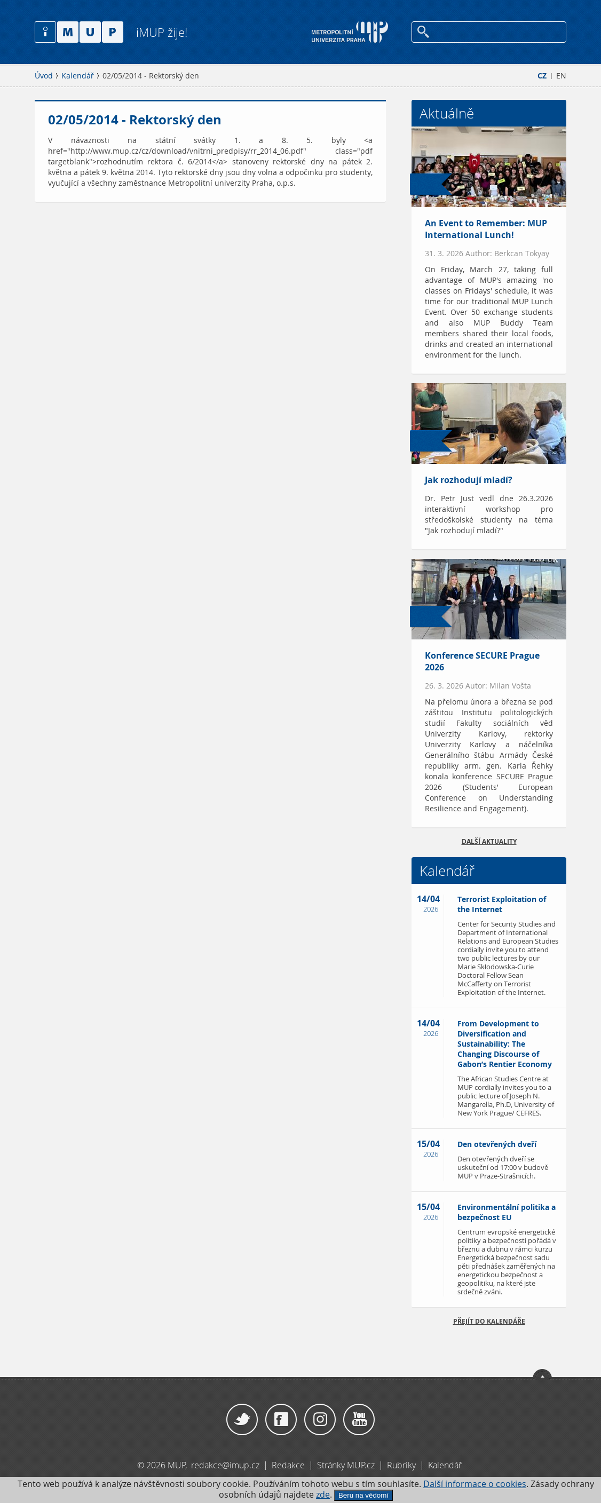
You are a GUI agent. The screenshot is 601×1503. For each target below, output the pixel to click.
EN (561, 75)
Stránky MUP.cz (346, 1465)
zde (323, 1495)
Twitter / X (242, 1420)
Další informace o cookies (474, 1484)
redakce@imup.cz (225, 1465)
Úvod (44, 75)
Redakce (288, 1465)
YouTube (359, 1420)
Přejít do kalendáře (489, 1321)
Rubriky (402, 1465)
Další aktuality (489, 841)
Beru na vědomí (363, 1495)
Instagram (320, 1420)
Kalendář (77, 75)
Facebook (281, 1420)
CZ (542, 75)
